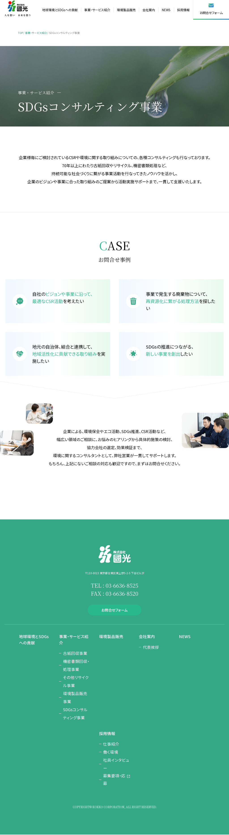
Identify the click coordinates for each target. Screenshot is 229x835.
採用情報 (183, 10)
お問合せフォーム (211, 9)
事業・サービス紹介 (97, 10)
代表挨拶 (151, 646)
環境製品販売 (126, 10)
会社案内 (148, 10)
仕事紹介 (111, 743)
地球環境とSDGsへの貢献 (60, 10)
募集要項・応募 (114, 780)
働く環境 (110, 751)
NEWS (166, 10)
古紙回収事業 (75, 653)
